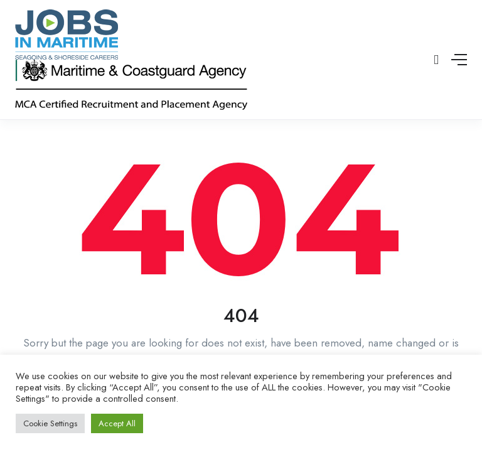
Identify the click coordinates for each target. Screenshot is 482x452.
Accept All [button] (117, 423)
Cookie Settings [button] (50, 423)
